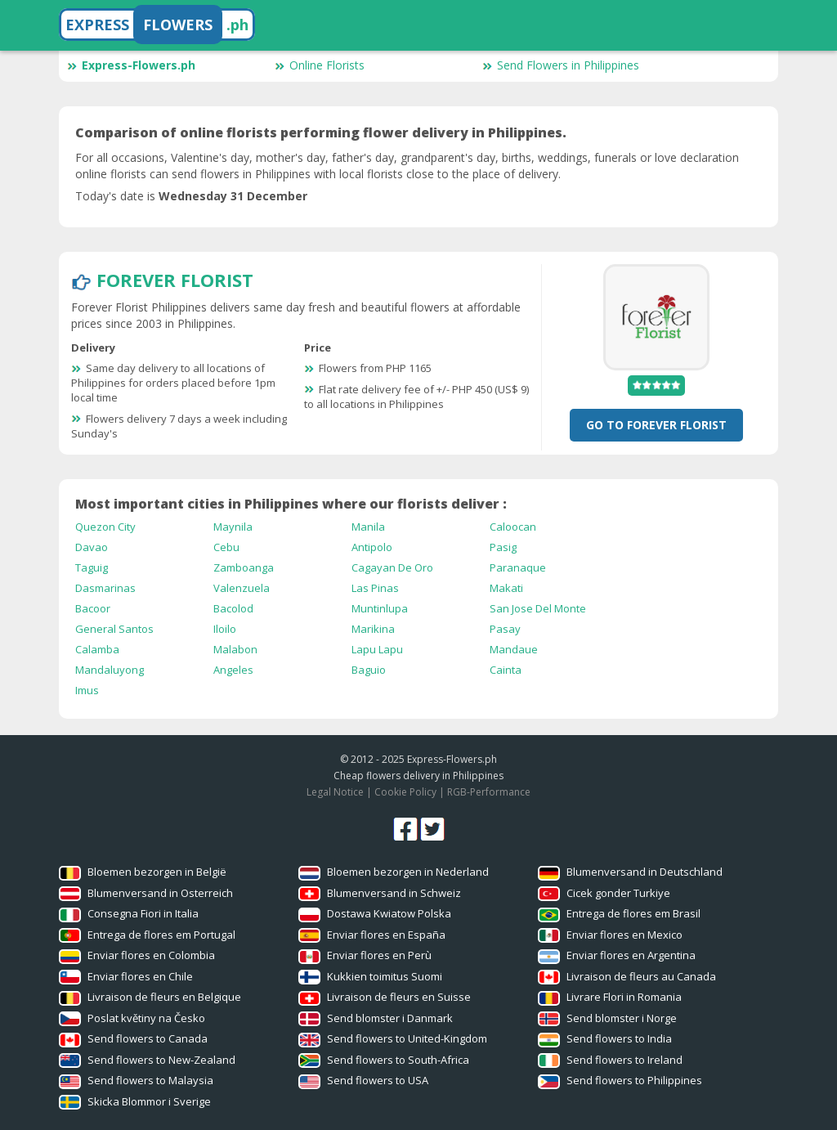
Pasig (503, 547)
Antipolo (371, 547)
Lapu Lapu (377, 649)
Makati (506, 588)
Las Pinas (375, 588)
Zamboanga (243, 567)
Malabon (235, 649)
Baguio (368, 669)
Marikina (373, 628)
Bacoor (92, 608)
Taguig (91, 567)
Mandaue (514, 649)
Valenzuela (241, 588)
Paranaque (518, 567)
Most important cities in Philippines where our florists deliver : (291, 504)
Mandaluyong (109, 669)
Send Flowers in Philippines (560, 65)
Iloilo (224, 628)
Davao (91, 547)
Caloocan (513, 526)
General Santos (114, 628)
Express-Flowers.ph (131, 65)
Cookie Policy (405, 792)
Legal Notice (335, 792)
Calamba (97, 649)
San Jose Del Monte (538, 608)
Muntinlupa (379, 608)
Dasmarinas (105, 588)
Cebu (226, 547)
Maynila (233, 526)
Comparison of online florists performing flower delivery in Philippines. (320, 132)
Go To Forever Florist (656, 425)
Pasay (505, 628)
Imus (87, 690)
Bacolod (233, 608)
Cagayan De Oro (392, 567)
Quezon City (105, 526)
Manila (368, 526)
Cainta (505, 669)
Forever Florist (174, 279)
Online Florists (320, 65)
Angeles (233, 669)
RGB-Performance (488, 792)
